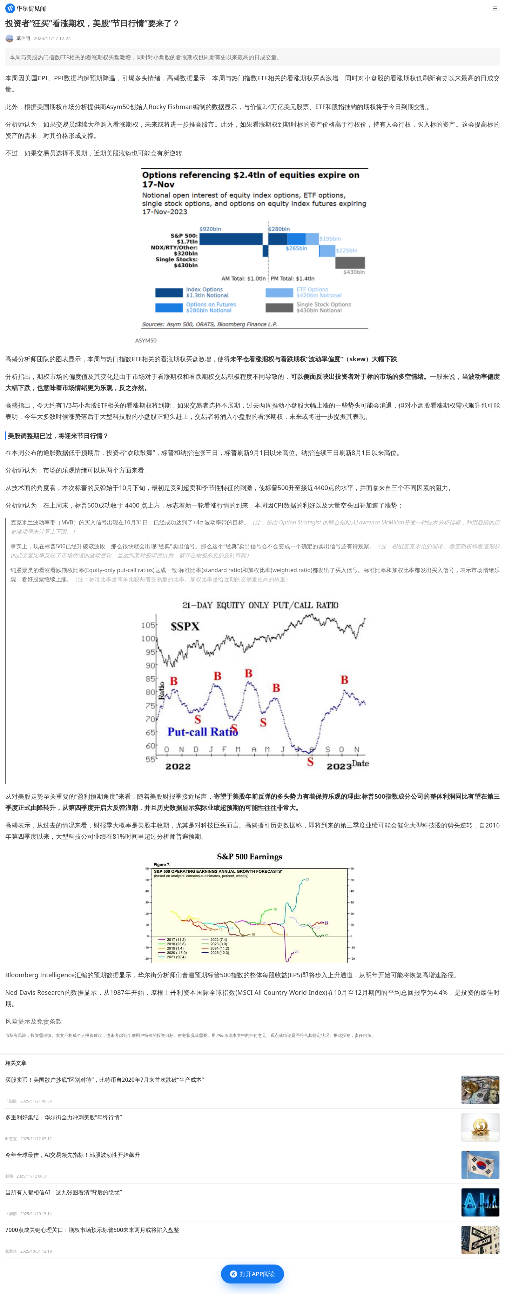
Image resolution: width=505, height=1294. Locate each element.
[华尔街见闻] (25, 8)
